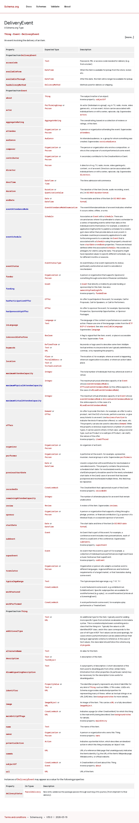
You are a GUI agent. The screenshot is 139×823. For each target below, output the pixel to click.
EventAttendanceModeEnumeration (61, 207)
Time (47, 183)
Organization (51, 129)
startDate (90, 244)
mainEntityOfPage (15, 716)
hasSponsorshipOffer (17, 311)
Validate (55, 6)
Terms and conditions (15, 817)
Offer (48, 299)
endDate (10, 200)
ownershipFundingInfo (91, 290)
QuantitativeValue (54, 192)
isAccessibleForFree (17, 337)
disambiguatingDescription (21, 672)
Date (47, 198)
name (8, 726)
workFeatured (13, 592)
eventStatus (12, 266)
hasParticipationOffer (18, 300)
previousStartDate (16, 472)
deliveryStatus (14, 793)
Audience (49, 138)
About (67, 6)
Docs (28, 6)
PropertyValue (52, 684)
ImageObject (51, 702)
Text (47, 61)
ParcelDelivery (33, 792)
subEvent (10, 539)
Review (48, 505)
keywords (10, 347)
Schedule (49, 216)
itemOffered (102, 439)
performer (11, 455)
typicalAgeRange (14, 581)
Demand (48, 411)
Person (48, 108)
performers (126, 457)
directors (85, 174)
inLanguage (12, 325)
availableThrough (15, 79)
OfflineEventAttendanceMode (94, 387)
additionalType (14, 631)
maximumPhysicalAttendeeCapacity (24, 385)
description (12, 658)
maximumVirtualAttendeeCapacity (23, 400)
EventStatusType (53, 263)
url (8, 771)
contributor (12, 158)
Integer (48, 371)
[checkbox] (69, 37)
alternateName (14, 651)
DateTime (49, 70)
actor (9, 110)
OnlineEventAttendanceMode (116, 399)
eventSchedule (13, 236)
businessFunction (115, 417)
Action (48, 741)
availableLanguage (113, 326)
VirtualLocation (53, 366)
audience (10, 140)
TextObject (50, 660)
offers (9, 425)
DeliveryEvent (30, 34)
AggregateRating (53, 120)
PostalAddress (52, 359)
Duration (49, 189)
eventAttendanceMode (17, 209)
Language (49, 320)
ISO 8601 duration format (97, 192)
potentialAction (15, 743)
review (9, 505)
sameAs (9, 753)
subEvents (85, 542)
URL (46, 350)
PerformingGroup (53, 105)
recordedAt (101, 490)
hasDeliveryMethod (16, 85)
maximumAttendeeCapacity (19, 373)
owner (9, 734)
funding (10, 288)
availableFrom (13, 71)
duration (11, 191)
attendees (85, 132)
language (95, 329)
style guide (85, 645)
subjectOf (101, 99)
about (9, 98)
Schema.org (11, 6)
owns (98, 735)
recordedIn (12, 489)
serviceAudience (107, 141)
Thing (7, 34)
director (10, 170)
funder (9, 276)
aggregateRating (15, 122)
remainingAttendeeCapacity (21, 498)
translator (12, 570)
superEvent (101, 545)
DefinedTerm (51, 344)
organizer (11, 446)
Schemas (41, 6)
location (10, 361)
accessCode (11, 62)
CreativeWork (51, 487)
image (9, 704)
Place (47, 356)
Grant (47, 284)
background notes (105, 696)
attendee (11, 131)
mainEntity (101, 720)
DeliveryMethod (52, 84)
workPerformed (13, 604)
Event (16, 34)
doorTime (11, 182)
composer (10, 149)
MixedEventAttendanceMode (105, 390)
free (101, 338)
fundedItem (101, 293)
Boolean (49, 335)
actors (83, 114)
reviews (114, 505)
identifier (12, 690)
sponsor (10, 514)
